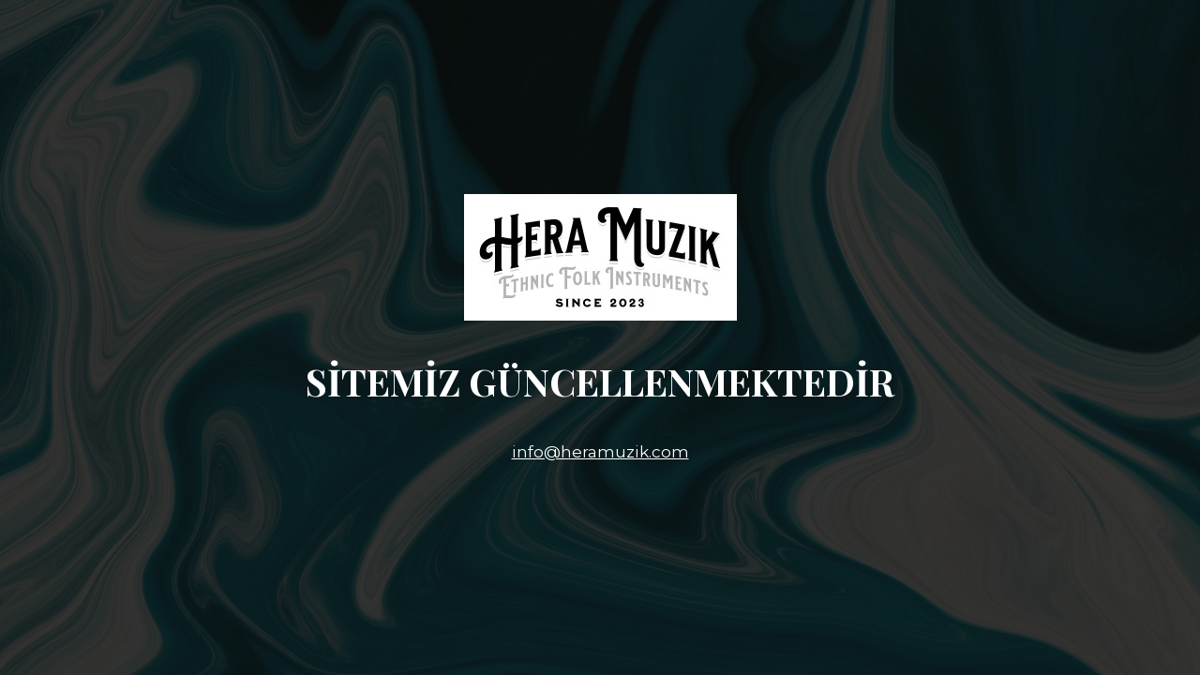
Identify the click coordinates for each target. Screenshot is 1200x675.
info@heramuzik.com (600, 451)
